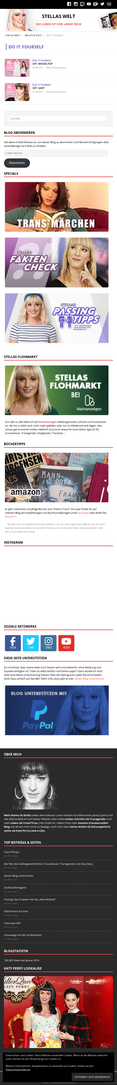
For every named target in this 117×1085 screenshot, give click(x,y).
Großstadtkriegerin (15, 887)
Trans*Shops (11, 852)
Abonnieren (17, 162)
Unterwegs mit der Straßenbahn (23, 935)
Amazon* (10, 516)
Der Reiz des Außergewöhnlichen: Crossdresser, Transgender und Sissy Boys (48, 864)
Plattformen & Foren (16, 911)
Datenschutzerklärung (18, 1069)
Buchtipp (83, 513)
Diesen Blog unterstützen (89, 678)
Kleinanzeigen (47, 422)
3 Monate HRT (12, 923)
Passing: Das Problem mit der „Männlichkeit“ (30, 899)
